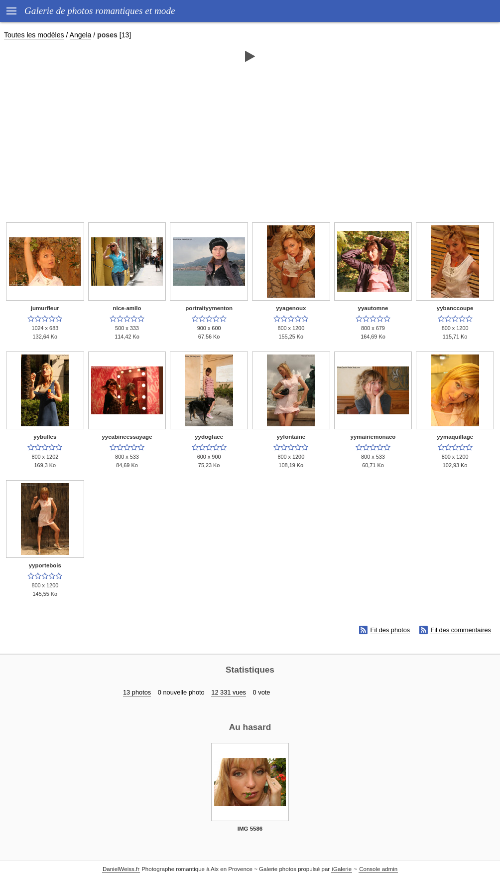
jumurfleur (45, 308)
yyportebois (45, 565)
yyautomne (373, 308)
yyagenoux (291, 308)
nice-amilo (127, 308)
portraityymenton (209, 308)
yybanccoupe (455, 308)
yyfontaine (291, 437)
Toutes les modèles (34, 35)
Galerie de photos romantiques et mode (99, 10)
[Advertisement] (250, 143)
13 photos (137, 692)
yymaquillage (455, 437)
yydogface (209, 437)
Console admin (378, 869)
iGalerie (342, 869)
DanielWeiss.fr (121, 869)
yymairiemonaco (373, 437)
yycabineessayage (127, 437)
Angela (81, 35)
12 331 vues (228, 692)
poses (107, 35)
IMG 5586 (250, 829)
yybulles (44, 437)
